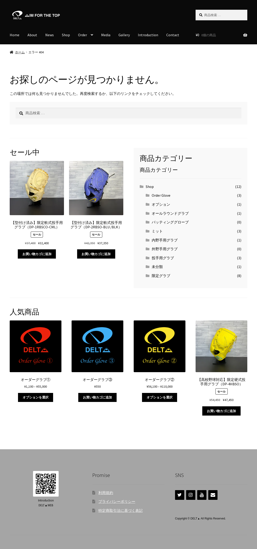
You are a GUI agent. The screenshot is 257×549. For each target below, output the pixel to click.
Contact (172, 35)
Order (82, 35)
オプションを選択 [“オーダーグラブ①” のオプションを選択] (35, 397)
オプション (161, 204)
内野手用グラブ (165, 240)
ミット (157, 231)
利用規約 (105, 492)
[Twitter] (179, 495)
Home (14, 35)
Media (105, 35)
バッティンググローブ (170, 222)
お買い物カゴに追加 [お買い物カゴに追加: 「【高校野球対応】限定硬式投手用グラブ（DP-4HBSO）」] (221, 411)
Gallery (124, 35)
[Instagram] (190, 495)
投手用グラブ (163, 258)
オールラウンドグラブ (170, 213)
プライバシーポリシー (116, 501)
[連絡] (213, 495)
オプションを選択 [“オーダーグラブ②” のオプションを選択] (159, 397)
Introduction (148, 35)
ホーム (20, 52)
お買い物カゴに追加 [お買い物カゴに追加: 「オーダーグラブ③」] (97, 397)
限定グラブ (161, 275)
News (49, 35)
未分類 (157, 266)
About (32, 35)
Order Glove (161, 195)
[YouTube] (201, 495)
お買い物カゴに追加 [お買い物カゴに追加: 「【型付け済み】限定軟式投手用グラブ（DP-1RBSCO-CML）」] (36, 254)
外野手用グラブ (165, 249)
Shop (66, 35)
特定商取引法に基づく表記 (120, 510)
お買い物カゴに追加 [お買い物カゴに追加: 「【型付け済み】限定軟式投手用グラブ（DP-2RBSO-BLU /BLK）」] (96, 254)
